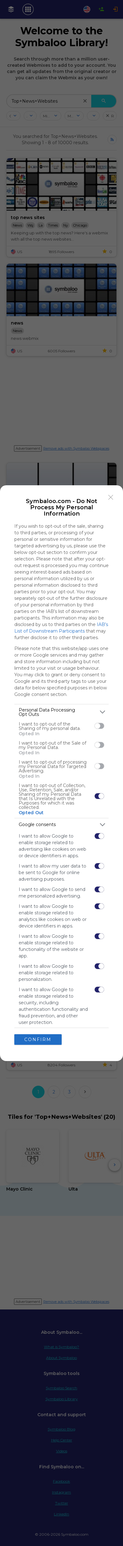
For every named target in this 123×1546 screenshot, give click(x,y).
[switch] (99, 726)
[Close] (111, 497)
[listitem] (61, 712)
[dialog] (61, 773)
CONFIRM (37, 1039)
